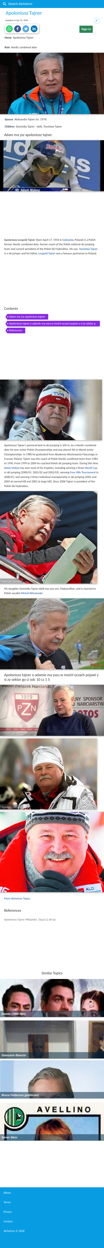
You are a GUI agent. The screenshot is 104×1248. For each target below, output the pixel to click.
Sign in (86, 29)
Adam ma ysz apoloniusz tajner (27, 316)
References (15, 330)
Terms (7, 1202)
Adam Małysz (12, 468)
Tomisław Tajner (88, 249)
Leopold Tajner (46, 253)
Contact (8, 1221)
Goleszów (67, 240)
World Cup (91, 468)
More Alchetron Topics (17, 898)
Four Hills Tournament (83, 472)
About (7, 1192)
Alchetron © (14, 1231)
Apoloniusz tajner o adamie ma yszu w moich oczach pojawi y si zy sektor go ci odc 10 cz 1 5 (52, 324)
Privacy (8, 1212)
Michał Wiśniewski (31, 593)
